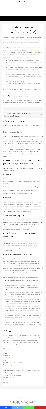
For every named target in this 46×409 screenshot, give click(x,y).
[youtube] (20, 1)
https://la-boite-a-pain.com (15, 362)
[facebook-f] (22, 1)
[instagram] (26, 1)
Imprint (21, 402)
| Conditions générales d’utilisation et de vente (20, 401)
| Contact (34, 401)
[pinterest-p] (24, 1)
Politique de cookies (28, 402)
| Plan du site (15, 402)
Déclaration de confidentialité (22, 403)
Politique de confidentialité (22, 400)
